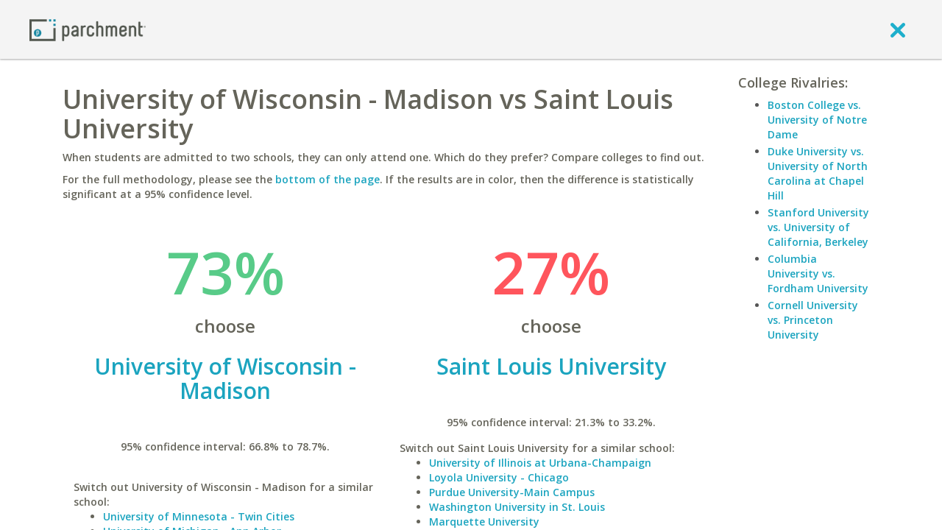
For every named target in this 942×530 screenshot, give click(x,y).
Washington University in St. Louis (517, 507)
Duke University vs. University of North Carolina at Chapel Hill (818, 173)
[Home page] (87, 29)
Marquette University (484, 522)
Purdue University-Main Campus (512, 492)
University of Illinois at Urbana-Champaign (540, 463)
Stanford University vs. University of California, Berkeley (818, 227)
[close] (898, 29)
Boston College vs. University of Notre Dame (817, 119)
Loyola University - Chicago (499, 477)
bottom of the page (327, 179)
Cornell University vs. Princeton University (813, 320)
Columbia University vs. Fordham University (818, 273)
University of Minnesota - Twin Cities (198, 516)
